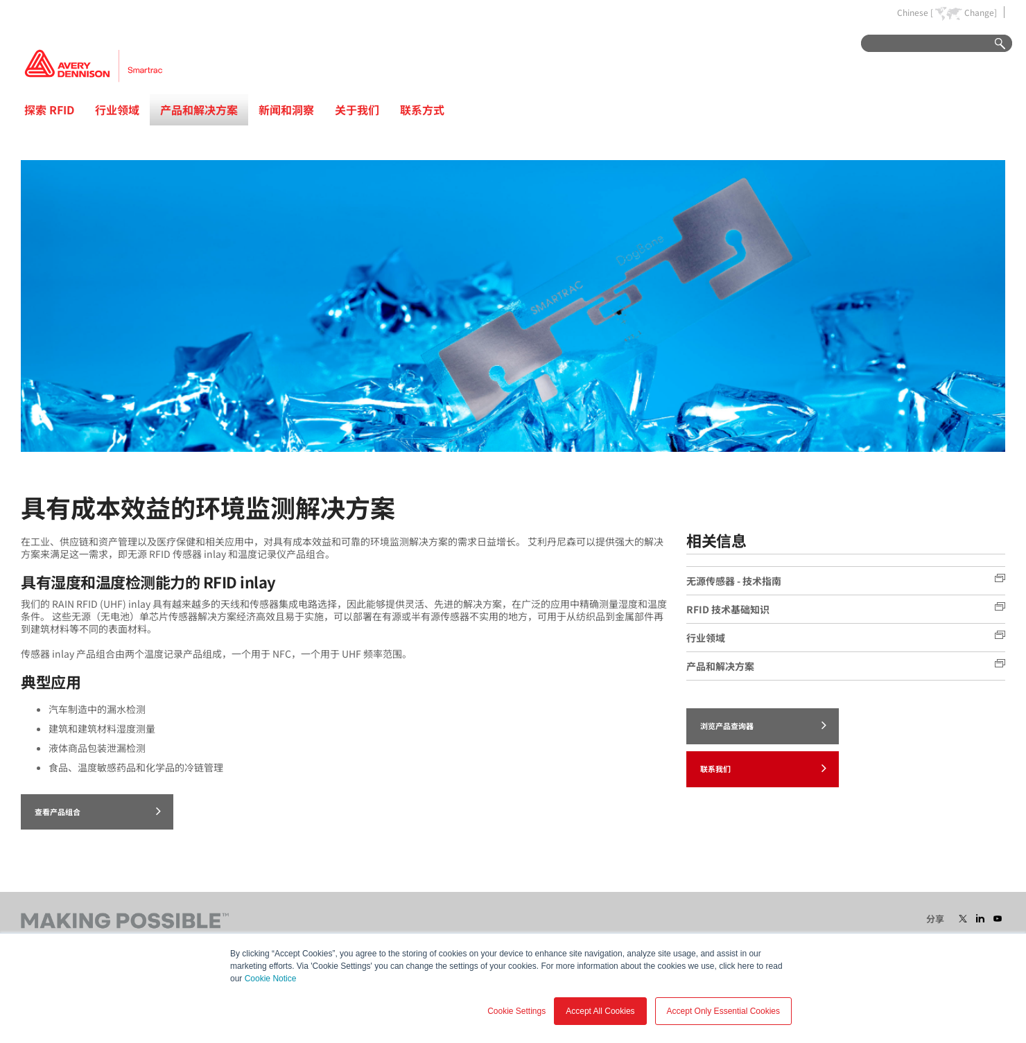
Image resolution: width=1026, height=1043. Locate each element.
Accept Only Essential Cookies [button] (723, 1011)
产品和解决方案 (199, 109)
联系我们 (763, 768)
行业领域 (117, 109)
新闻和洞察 (286, 109)
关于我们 (357, 109)
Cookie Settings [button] (516, 1011)
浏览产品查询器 (763, 725)
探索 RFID (49, 109)
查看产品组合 (98, 811)
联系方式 (422, 109)
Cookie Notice (271, 978)
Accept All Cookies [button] (600, 1011)
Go (993, 44)
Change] (980, 12)
